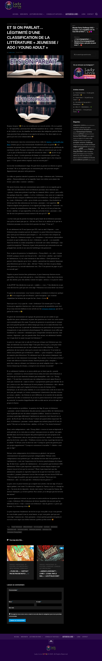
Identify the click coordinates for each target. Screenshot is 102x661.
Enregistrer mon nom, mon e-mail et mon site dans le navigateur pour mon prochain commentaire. (35, 615)
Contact (90, 14)
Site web (11, 607)
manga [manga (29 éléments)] (75, 140)
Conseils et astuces (54, 14)
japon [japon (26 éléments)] (92, 136)
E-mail (38, 601)
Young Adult (24, 568)
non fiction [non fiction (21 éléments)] (80, 140)
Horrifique (50, 566)
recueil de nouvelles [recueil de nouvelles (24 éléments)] (78, 144)
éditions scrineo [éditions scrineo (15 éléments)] (91, 159)
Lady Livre (12, 52)
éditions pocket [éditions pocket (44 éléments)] (82, 160)
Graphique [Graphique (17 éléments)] (86, 134)
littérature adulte (23, 529)
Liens (83, 14)
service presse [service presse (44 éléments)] (82, 146)
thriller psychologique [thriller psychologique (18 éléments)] (78, 153)
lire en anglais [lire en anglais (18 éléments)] (85, 138)
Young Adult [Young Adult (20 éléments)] (90, 153)
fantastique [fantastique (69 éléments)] (81, 132)
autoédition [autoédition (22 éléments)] (76, 127)
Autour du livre (72, 14)
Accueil (15, 14)
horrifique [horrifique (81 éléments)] (83, 136)
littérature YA (47, 529)
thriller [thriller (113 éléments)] (80, 151)
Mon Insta (24, 14)
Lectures (46, 526)
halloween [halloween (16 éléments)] (91, 134)
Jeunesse (57, 566)
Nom (11, 601)
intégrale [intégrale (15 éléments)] (89, 136)
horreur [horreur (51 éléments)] (75, 136)
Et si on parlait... (23, 24)
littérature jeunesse (35, 529)
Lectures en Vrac (36, 14)
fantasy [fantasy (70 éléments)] (89, 132)
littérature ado (12, 529)
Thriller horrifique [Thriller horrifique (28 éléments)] (88, 151)
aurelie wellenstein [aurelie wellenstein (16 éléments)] (90, 125)
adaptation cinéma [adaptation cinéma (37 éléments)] (79, 125)
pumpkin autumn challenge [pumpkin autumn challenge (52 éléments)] (83, 142)
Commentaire (13, 590)
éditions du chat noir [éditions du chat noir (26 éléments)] (79, 155)
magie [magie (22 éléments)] (90, 138)
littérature (54, 526)
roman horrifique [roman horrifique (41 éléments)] (89, 144)
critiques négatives (48, 309)
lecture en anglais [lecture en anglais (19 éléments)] (77, 138)
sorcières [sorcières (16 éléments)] (85, 149)
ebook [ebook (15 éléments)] (91, 129)
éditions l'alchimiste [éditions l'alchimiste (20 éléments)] (78, 157)
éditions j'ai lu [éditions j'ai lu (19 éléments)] (88, 155)
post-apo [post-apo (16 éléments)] (89, 140)
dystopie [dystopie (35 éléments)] (86, 129)
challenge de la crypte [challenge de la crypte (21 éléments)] (84, 127)
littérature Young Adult (14, 532)
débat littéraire (27, 526)
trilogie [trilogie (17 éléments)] (85, 153)
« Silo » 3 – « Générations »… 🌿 (83, 107)
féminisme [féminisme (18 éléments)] (75, 134)
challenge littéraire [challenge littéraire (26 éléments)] (78, 129)
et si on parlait (38, 526)
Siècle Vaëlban (14, 568)
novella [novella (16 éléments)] (84, 140)
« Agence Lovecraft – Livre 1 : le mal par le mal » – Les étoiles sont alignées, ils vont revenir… (50, 575)
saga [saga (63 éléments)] (75, 146)
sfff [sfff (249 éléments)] (81, 148)
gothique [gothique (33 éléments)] (81, 134)
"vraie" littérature (17, 526)
